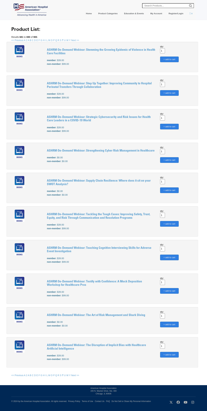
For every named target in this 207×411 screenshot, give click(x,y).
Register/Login (176, 13)
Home (89, 13)
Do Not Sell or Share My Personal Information (131, 401)
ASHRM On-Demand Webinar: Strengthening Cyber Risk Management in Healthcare (101, 150)
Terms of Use (87, 401)
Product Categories (108, 13)
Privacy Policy (74, 401)
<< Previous (17, 40)
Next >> (75, 40)
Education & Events (134, 13)
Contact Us (99, 401)
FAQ (108, 401)
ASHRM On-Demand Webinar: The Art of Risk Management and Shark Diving (96, 315)
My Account (156, 13)
